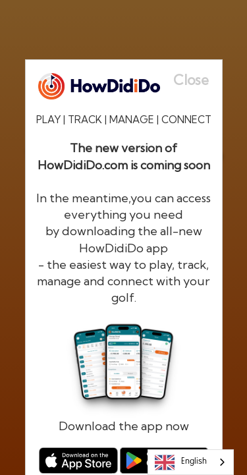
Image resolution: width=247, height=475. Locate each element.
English (181, 462)
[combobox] (191, 462)
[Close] (197, 80)
